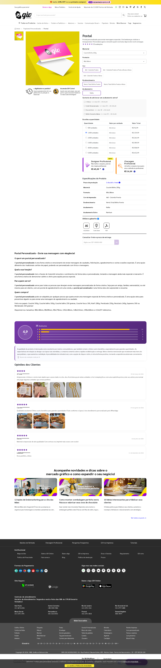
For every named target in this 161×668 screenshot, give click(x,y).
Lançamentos (130, 636)
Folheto (17, 633)
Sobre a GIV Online (47, 554)
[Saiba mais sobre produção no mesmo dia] (38, 92)
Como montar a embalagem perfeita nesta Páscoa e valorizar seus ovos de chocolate (79, 501)
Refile (92, 93)
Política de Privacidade (25, 558)
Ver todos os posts (138, 518)
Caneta (84, 636)
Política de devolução (85, 558)
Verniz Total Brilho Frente (92, 85)
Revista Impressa (131, 628)
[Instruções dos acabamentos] (99, 102)
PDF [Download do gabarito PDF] (106, 226)
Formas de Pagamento (24, 566)
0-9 (116, 644)
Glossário (25, 644)
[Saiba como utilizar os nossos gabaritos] (98, 219)
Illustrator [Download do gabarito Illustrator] (86, 226)
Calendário (107, 631)
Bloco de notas (86, 631)
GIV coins (141, 554)
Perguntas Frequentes (80, 543)
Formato (86, 58)
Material (86, 49)
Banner (39, 633)
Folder (17, 636)
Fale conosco (45, 558)
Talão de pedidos (87, 633)
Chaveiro (84, 639)
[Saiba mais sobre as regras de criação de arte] (103, 169)
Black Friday (130, 639)
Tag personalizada (65, 636)
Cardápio (107, 639)
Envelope (62, 631)
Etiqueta (40, 628)
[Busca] (123, 15)
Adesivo (17, 639)
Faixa (38, 639)
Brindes (106, 628)
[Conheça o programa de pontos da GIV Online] (67, 92)
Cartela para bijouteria (66, 639)
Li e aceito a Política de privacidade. (79, 666)
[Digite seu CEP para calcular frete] (98, 242)
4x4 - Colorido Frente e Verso (93, 76)
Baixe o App (66, 554)
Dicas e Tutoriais (106, 554)
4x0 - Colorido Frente (91, 70)
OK (117, 243)
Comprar (136, 533)
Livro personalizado (132, 631)
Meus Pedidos (60, 7)
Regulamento (124, 554)
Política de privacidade (130, 662)
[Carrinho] (145, 16)
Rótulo (39, 631)
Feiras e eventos (131, 633)
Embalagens (108, 633)
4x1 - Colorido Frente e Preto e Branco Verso (117, 70)
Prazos (103, 558)
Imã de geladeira (64, 633)
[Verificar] (27, 586)
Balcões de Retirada (27, 543)
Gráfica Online (19, 628)
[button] (114, 44)
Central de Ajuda (75, 7)
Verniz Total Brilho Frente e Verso (114, 85)
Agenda (106, 636)
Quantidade (107, 530)
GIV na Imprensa (107, 543)
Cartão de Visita (20, 631)
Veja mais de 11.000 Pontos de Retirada (98, 7)
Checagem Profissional (54, 543)
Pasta (61, 628)
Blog (63, 558)
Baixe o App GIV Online (91, 581)
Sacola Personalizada (89, 628)
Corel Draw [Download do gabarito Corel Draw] (96, 226)
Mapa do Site (21, 554)
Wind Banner (41, 636)
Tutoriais (133, 543)
